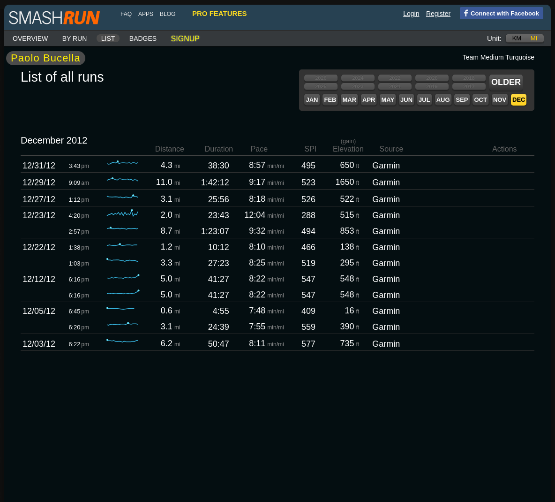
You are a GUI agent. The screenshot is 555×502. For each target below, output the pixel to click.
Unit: (494, 38)
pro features (219, 13)
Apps (145, 14)
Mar (349, 99)
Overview (30, 38)
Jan (312, 99)
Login (411, 13)
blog (167, 14)
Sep (462, 99)
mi (534, 38)
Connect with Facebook (499, 12)
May (387, 99)
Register (438, 13)
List (108, 38)
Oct (480, 99)
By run (74, 38)
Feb (330, 99)
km (517, 38)
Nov (499, 99)
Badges (143, 38)
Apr (368, 99)
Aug (443, 99)
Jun (406, 99)
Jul (424, 99)
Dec (518, 99)
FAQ (126, 14)
